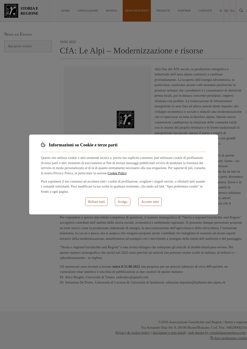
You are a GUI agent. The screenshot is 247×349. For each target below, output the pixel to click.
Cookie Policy (117, 173)
